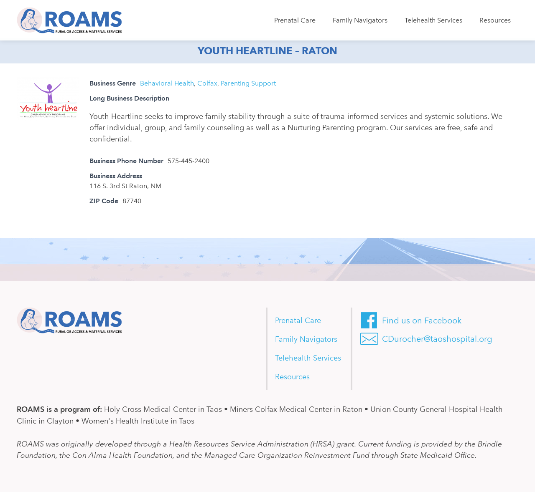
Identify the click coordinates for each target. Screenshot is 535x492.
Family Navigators (360, 20)
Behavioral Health (167, 83)
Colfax (207, 83)
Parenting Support (248, 83)
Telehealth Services (433, 20)
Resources (495, 20)
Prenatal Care (295, 20)
